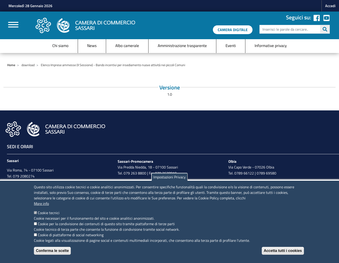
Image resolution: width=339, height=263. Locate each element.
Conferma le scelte (52, 251)
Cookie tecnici (48, 213)
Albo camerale (127, 46)
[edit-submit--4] (294, 29)
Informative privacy (271, 46)
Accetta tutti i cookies (283, 251)
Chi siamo (60, 46)
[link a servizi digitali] (233, 29)
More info (41, 203)
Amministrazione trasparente (182, 46)
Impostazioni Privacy (169, 177)
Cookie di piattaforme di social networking (71, 235)
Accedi (330, 6)
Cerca (325, 29)
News (92, 46)
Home (11, 64)
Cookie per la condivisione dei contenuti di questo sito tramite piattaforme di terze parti (106, 224)
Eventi (231, 46)
